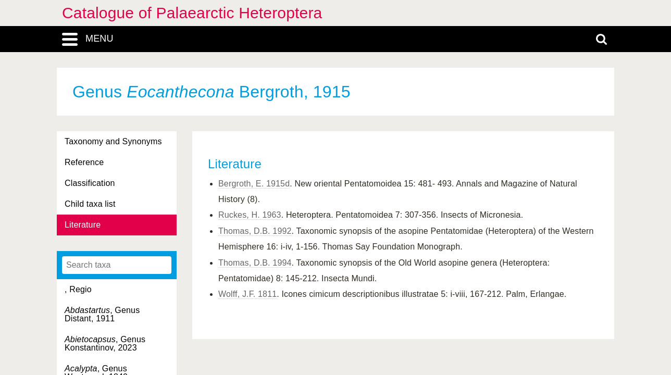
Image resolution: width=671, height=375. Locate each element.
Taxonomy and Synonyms (113, 141)
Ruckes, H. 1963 (249, 214)
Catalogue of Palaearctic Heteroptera (192, 12)
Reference (84, 162)
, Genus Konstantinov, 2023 (105, 343)
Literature (83, 224)
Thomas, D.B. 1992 (255, 231)
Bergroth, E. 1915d (254, 183)
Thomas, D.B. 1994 (255, 262)
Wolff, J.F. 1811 (247, 294)
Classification (90, 183)
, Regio (78, 289)
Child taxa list (90, 203)
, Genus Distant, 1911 (102, 314)
